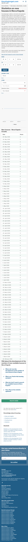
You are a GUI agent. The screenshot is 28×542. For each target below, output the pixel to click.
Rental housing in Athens (7, 523)
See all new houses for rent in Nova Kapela (12, 54)
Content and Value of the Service (9, 495)
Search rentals (14, 400)
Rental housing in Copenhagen (9, 534)
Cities (2, 80)
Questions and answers (7, 503)
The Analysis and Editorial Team (9, 507)
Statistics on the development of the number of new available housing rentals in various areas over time (14, 435)
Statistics (3, 504)
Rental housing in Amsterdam (8, 538)
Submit (5, 70)
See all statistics (5, 5)
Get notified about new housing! (23, 1)
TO (2, 62)
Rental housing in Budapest (8, 522)
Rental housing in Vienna (7, 518)
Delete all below (23, 88)
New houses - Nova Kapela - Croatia (18, 5)
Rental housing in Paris (7, 512)
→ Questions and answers (10, 418)
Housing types (5, 73)
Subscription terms (6, 489)
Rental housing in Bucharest (8, 519)
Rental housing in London (7, 511)
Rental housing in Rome (7, 516)
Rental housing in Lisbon (7, 527)
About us (3, 487)
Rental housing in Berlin (7, 514)
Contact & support (6, 488)
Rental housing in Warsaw (7, 520)
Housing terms (5, 506)
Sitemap (3, 496)
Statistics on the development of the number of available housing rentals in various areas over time (13, 430)
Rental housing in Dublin (7, 535)
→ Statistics (6, 422)
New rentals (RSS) (6, 497)
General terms (5, 491)
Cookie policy (4, 493)
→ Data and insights (9, 416)
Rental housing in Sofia (7, 531)
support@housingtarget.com (8, 475)
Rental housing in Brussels (7, 537)
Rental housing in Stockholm (8, 530)
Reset (2, 93)
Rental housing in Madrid (7, 515)
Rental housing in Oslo (7, 539)
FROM (2, 56)
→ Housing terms (8, 420)
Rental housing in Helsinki (7, 533)
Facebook (2, 483)
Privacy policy (5, 492)
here (15, 409)
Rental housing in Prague (7, 529)
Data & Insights (5, 502)
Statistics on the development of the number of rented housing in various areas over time (13, 440)
